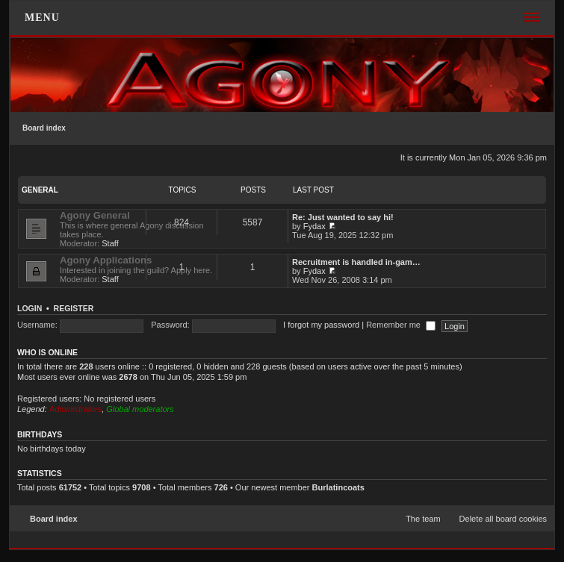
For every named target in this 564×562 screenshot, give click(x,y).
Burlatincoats (338, 487)
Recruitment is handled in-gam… (356, 261)
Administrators (75, 409)
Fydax (314, 226)
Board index (44, 128)
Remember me (401, 324)
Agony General (95, 215)
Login (29, 308)
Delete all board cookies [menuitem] (503, 518)
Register (74, 308)
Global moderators (140, 409)
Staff (110, 243)
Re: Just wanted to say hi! (343, 217)
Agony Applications (106, 260)
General (40, 190)
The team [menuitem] (423, 518)
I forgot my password (321, 324)
